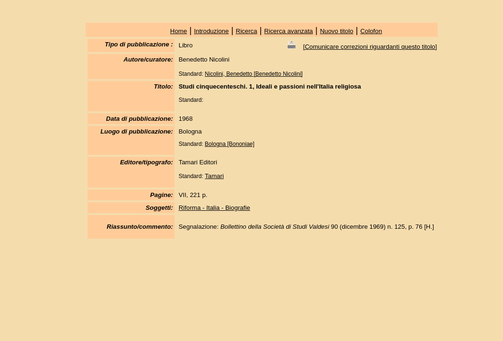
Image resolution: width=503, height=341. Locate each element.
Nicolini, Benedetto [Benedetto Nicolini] (254, 74)
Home (178, 31)
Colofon (371, 31)
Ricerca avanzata (288, 31)
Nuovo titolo (336, 31)
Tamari (214, 175)
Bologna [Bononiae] (230, 144)
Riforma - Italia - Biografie (214, 207)
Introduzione (211, 31)
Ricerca (246, 31)
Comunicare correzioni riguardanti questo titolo (370, 46)
